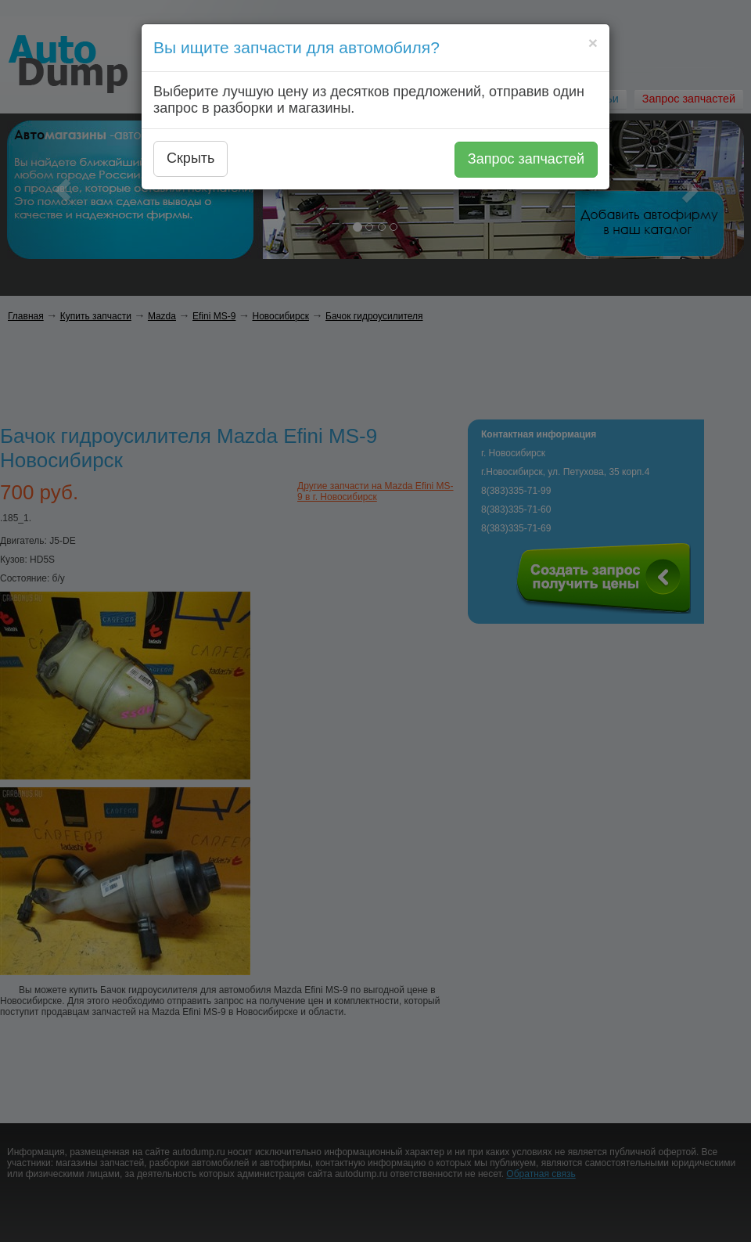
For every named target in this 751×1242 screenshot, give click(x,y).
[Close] (593, 42)
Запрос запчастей (526, 159)
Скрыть (190, 158)
